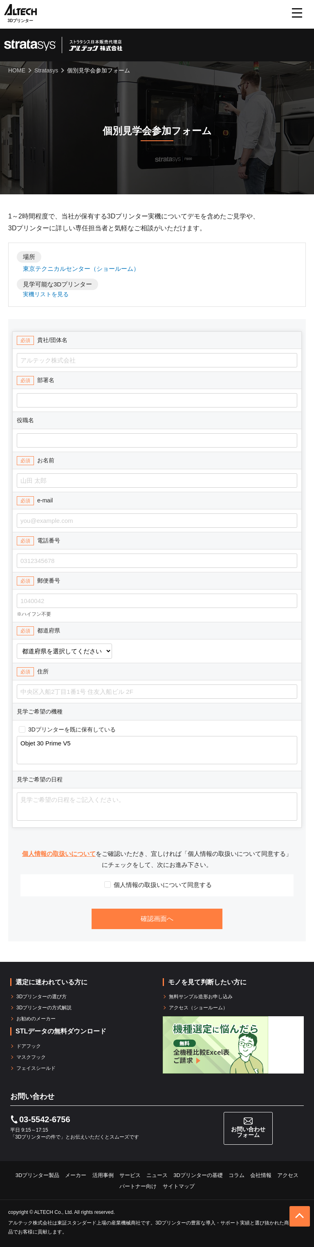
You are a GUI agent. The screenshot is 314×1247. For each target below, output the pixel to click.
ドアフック (28, 1046)
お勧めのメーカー (36, 1018)
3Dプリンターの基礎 (198, 1175)
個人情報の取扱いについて (59, 853)
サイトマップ (179, 1186)
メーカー (75, 1175)
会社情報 (260, 1175)
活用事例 (103, 1175)
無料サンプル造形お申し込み (201, 996)
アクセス (287, 1175)
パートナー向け (138, 1186)
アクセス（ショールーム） (198, 1007)
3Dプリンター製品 (38, 1175)
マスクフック (31, 1057)
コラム (236, 1175)
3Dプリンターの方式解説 (44, 1007)
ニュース (157, 1175)
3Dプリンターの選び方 (41, 996)
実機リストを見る (46, 294)
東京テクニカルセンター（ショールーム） (81, 268)
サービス (130, 1175)
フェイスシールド (36, 1068)
